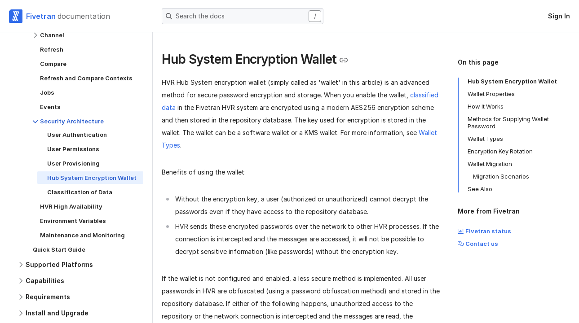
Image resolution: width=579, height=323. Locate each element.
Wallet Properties (491, 93)
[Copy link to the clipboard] (343, 60)
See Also (480, 188)
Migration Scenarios (501, 176)
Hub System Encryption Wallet (512, 81)
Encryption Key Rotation (500, 151)
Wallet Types (485, 138)
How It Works (486, 106)
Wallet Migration (490, 163)
